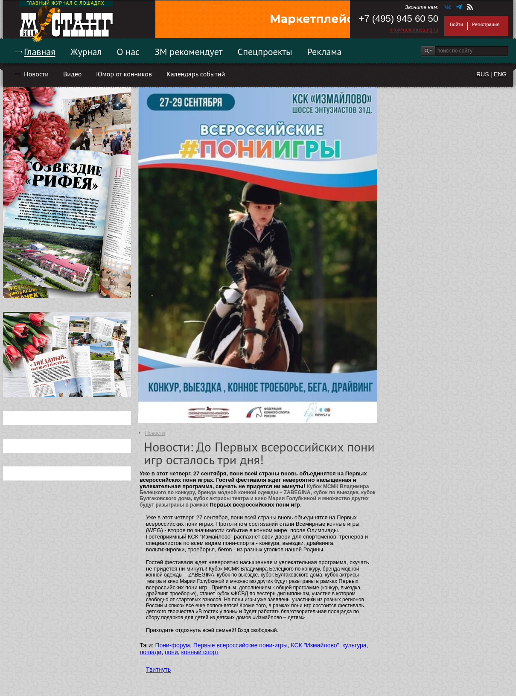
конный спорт (200, 652)
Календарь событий (195, 74)
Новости (36, 74)
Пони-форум (172, 645)
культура (354, 645)
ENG (500, 74)
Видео (72, 74)
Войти (456, 24)
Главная (39, 52)
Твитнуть (158, 669)
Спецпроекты (265, 52)
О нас (128, 52)
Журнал (86, 52)
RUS (482, 74)
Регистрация (485, 24)
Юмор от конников (124, 74)
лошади (150, 652)
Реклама (324, 52)
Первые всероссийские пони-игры (240, 645)
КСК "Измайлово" (315, 645)
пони (171, 652)
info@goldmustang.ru (414, 30)
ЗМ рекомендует (189, 52)
